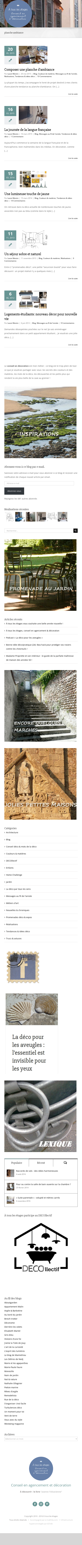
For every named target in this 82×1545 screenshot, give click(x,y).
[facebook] (35, 1504)
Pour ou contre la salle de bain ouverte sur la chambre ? (43, 1184)
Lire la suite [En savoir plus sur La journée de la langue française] (73, 158)
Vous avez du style (13, 1419)
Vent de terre (10, 1415)
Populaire (16, 1163)
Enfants (10, 867)
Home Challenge (14, 874)
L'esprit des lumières (14, 1351)
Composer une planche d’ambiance (29, 69)
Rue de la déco (11, 1399)
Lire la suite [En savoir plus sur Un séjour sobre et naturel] (73, 278)
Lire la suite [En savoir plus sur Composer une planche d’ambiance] (73, 94)
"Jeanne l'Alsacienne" (51, 1491)
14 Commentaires (18, 201)
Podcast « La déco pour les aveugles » (24, 637)
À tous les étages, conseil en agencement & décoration (32, 630)
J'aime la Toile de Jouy (14, 1343)
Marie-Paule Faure (13, 1367)
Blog (35, 74)
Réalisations (9, 76)
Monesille (9, 1371)
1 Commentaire (17, 136)
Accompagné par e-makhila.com (44, 1520)
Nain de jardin (11, 1375)
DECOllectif (11, 860)
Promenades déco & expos (19, 917)
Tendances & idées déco (25, 76)
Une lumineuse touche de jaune (26, 194)
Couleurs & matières (46, 74)
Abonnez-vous (14, 491)
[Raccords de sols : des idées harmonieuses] (10, 1171)
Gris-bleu (8, 1335)
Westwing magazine (14, 1423)
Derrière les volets (13, 1326)
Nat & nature (10, 1379)
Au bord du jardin (13, 1314)
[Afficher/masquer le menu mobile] (76, 1)
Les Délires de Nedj (13, 1359)
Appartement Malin (13, 1306)
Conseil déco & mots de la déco (21, 846)
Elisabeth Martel (12, 1330)
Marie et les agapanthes (16, 1363)
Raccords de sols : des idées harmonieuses (37, 1170)
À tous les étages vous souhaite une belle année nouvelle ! (34, 623)
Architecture (12, 832)
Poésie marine (11, 1387)
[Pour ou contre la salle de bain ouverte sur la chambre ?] (10, 1184)
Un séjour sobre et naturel (22, 254)
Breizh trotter (10, 1318)
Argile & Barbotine (13, 1310)
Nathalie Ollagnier (13, 1383)
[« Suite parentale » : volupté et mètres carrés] (10, 1198)
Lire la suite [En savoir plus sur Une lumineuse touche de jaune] (73, 218)
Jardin (9, 882)
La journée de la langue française (27, 130)
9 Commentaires (67, 323)
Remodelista (10, 1395)
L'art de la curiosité (13, 1347)
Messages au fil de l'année (66, 74)
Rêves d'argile (11, 1391)
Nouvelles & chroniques (17, 910)
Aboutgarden (10, 1302)
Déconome (9, 1322)
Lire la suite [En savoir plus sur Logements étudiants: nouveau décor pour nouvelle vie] (73, 344)
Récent (41, 1163)
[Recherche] (75, 531)
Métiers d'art (12, 903)
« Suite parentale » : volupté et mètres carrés (38, 1197)
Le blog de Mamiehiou (15, 1355)
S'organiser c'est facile (15, 1403)
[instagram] (41, 1504)
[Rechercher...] (38, 531)
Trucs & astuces (14, 938)
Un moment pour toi (14, 1411)
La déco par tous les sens (18, 889)
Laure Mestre (13, 74)
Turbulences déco (13, 1407)
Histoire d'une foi (12, 1339)
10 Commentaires (44, 76)
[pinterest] (47, 1504)
